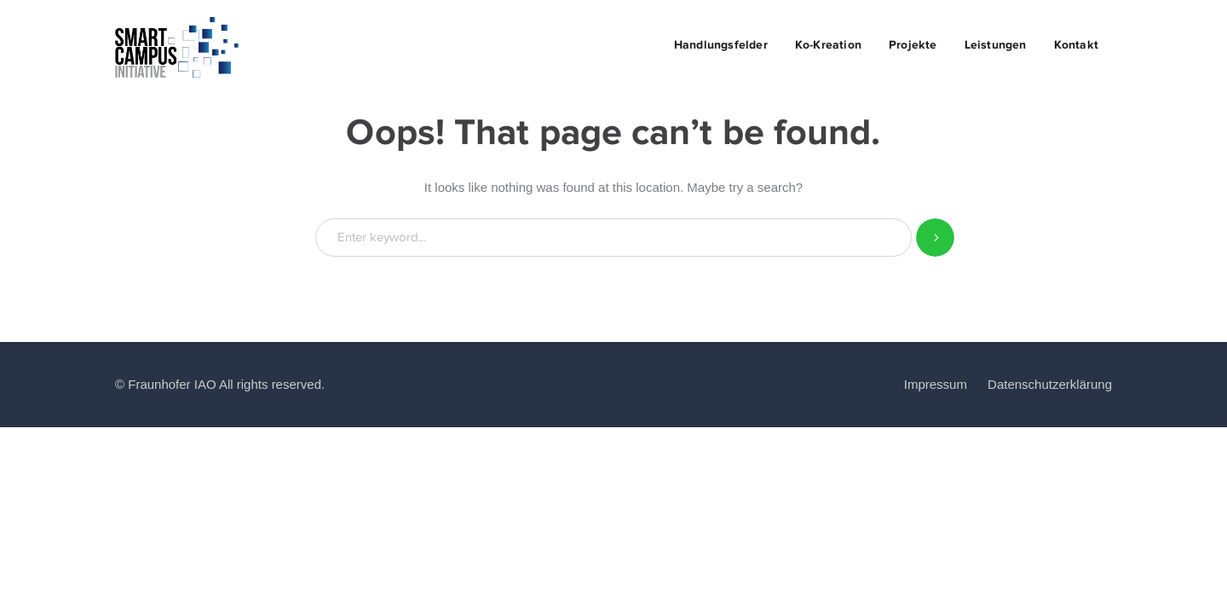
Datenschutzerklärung (1050, 384)
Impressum (935, 384)
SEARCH (935, 237)
